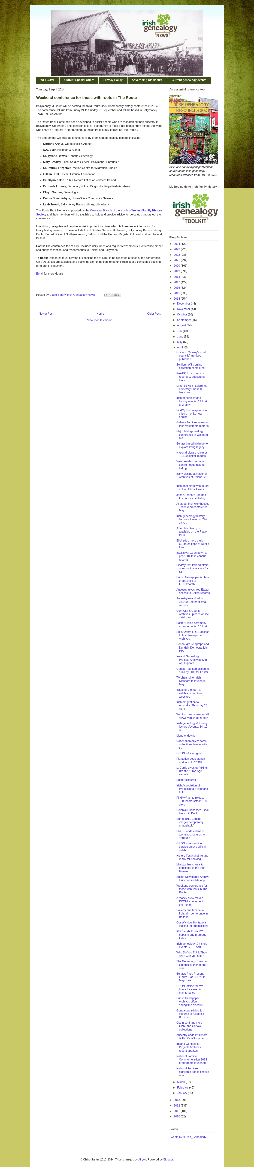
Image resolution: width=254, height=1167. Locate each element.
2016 (177, 287)
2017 (177, 282)
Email (39, 273)
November (184, 309)
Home (100, 313)
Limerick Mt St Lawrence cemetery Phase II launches (191, 389)
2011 (177, 1111)
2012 (177, 1105)
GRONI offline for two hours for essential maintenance (189, 989)
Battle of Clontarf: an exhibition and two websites (189, 693)
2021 (177, 260)
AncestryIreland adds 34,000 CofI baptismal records (191, 602)
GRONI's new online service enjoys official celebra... (191, 847)
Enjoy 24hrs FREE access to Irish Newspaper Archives (192, 635)
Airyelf (142, 1159)
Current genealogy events (189, 79)
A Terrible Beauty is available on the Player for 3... (192, 531)
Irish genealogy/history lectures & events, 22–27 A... (191, 519)
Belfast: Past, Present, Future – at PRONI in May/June (190, 977)
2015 (177, 293)
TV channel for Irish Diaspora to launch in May (190, 681)
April (180, 347)
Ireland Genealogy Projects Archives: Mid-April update (192, 660)
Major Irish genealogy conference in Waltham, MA (192, 435)
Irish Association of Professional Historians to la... (192, 789)
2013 (177, 1099)
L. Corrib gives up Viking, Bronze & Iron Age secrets (192, 771)
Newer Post (46, 313)
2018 (177, 276)
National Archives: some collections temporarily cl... (191, 744)
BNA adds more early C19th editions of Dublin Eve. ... (192, 544)
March (181, 1082)
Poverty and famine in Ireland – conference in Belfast (192, 913)
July (180, 331)
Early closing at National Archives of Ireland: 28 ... (191, 477)
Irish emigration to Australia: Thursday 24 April (191, 705)
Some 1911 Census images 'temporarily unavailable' (189, 822)
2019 (177, 271)
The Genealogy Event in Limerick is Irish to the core (191, 965)
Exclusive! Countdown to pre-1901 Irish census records (191, 556)
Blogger (168, 1159)
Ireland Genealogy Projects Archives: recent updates (188, 1047)
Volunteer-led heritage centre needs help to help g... (190, 465)
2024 (177, 243)
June (180, 336)
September (184, 319)
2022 (177, 254)
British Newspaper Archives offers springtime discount (189, 1001)
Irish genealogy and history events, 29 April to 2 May (191, 401)
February (183, 1087)
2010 (177, 1116)
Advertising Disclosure (147, 79)
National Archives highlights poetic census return (192, 1072)
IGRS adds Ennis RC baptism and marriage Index (191, 935)
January (182, 1093)
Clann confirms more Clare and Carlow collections (189, 1026)
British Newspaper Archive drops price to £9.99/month (192, 580)
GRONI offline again (189, 753)
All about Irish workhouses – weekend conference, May (192, 507)
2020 (177, 265)
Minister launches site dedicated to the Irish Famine (190, 868)
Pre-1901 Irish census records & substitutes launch (190, 377)
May (180, 342)
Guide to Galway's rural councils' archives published (191, 355)
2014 (177, 298)
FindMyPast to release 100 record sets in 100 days (191, 801)
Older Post (154, 313)
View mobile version (99, 320)
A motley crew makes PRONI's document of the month (191, 901)
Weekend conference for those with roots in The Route (191, 889)
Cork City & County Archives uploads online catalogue (192, 614)
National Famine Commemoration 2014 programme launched (191, 1059)
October (182, 314)
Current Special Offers (79, 79)
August (182, 325)
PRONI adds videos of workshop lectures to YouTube (190, 834)
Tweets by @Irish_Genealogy (187, 1136)
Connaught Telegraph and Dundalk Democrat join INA (192, 647)
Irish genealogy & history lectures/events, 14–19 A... (191, 726)
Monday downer (186, 735)
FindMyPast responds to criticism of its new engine (191, 413)
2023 (177, 249)
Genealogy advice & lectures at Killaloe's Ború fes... (190, 1014)
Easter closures (186, 779)
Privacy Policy (113, 79)
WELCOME (47, 79)
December (184, 303)
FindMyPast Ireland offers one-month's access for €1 (192, 568)
